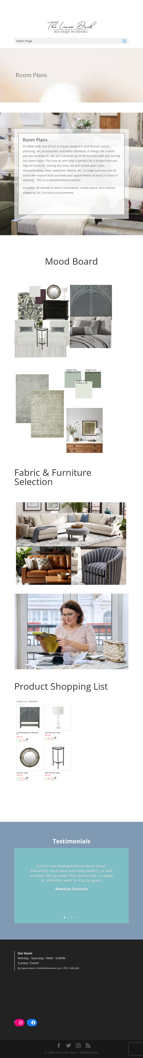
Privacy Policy (89, 1052)
